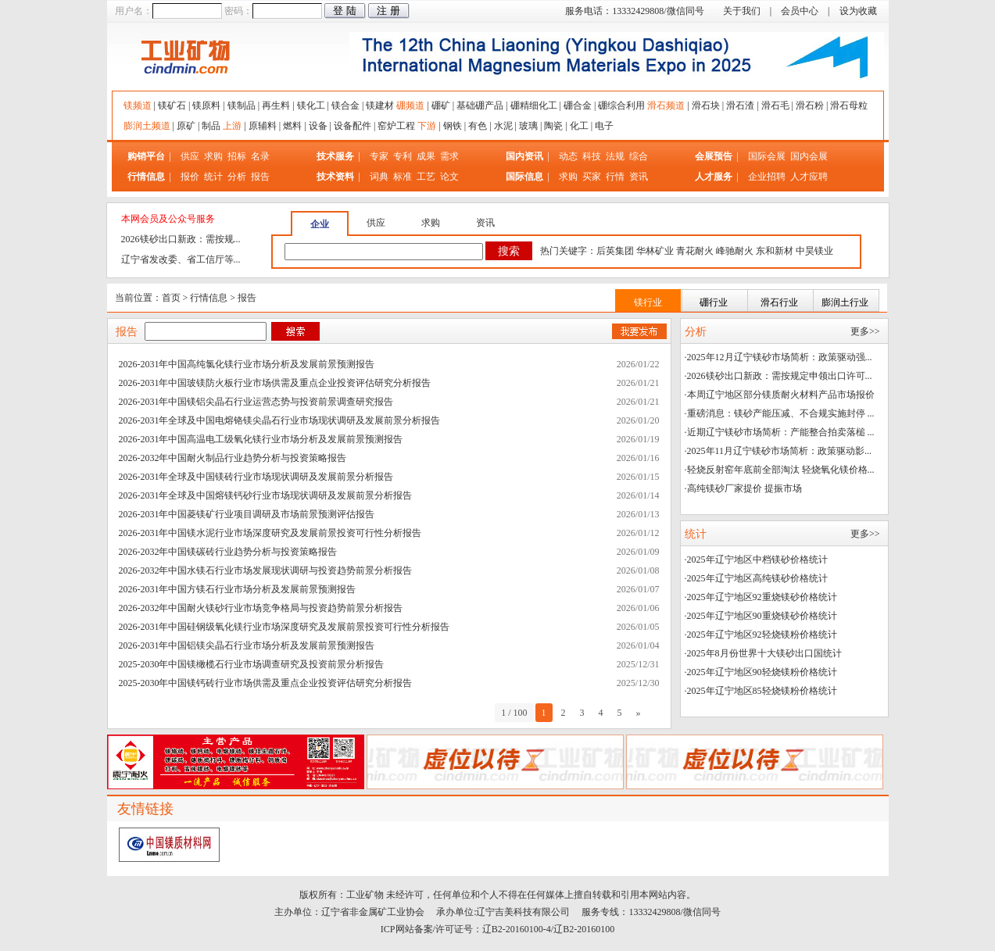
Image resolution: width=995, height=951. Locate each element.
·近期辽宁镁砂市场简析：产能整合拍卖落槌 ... (780, 432)
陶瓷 (553, 125)
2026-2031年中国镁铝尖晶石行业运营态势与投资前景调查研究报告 (256, 401)
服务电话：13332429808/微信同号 (634, 10)
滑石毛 (775, 105)
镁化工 (311, 105)
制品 (211, 125)
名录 (260, 156)
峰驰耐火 (734, 250)
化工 (579, 125)
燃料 (292, 125)
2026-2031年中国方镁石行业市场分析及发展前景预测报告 (237, 589)
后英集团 (615, 250)
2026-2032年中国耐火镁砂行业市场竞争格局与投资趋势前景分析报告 (261, 607)
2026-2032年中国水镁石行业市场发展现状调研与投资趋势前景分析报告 (266, 570)
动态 (568, 156)
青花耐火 (695, 250)
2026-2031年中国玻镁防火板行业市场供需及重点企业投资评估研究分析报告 (275, 382)
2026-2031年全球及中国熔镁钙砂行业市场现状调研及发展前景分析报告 (266, 495)
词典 (379, 176)
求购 (213, 156)
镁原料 (206, 105)
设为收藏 (858, 10)
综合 (638, 156)
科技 (591, 156)
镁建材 (380, 105)
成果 (426, 156)
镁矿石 (172, 105)
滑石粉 (810, 105)
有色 (477, 125)
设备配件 (352, 125)
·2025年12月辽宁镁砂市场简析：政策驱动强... (778, 357)
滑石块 (706, 105)
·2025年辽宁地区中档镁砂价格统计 (756, 559)
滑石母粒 (849, 105)
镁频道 (137, 105)
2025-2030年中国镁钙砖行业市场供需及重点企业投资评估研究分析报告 (266, 682)
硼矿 (440, 105)
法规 (615, 156)
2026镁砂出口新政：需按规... (181, 239)
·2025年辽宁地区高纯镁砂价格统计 (756, 578)
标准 (402, 176)
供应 (190, 156)
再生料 (276, 105)
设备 (318, 125)
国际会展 (768, 156)
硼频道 (410, 105)
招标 (236, 156)
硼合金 (578, 105)
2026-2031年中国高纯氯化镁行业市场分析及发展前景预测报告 (247, 364)
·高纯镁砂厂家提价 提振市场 (743, 488)
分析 (236, 176)
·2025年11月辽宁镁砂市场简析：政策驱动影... (778, 450)
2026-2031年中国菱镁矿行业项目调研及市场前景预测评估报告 (247, 514)
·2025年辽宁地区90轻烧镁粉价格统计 (761, 672)
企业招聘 (768, 176)
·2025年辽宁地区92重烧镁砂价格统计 (761, 597)
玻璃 (528, 125)
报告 (260, 176)
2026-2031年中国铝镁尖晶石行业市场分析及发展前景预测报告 (247, 645)
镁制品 (241, 105)
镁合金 (345, 105)
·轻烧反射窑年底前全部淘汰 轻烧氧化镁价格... (780, 469)
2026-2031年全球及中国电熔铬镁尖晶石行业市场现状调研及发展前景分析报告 (280, 420)
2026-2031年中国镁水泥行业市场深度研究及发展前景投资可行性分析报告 (270, 532)
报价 (190, 176)
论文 (449, 176)
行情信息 (208, 297)
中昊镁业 (814, 250)
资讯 (638, 176)
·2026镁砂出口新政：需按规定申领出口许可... (778, 375)
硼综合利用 (621, 105)
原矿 (186, 125)
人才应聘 (809, 176)
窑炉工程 (396, 125)
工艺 (426, 176)
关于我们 (742, 10)
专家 (379, 156)
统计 (213, 176)
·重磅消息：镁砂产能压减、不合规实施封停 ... (780, 413)
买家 (591, 176)
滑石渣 (740, 105)
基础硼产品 (479, 105)
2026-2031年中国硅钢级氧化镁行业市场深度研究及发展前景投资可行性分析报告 (284, 626)
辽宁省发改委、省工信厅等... (181, 259)
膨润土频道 (146, 125)
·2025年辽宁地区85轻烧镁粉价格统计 (761, 690)
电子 (604, 125)
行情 (615, 176)
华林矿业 (655, 250)
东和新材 (774, 250)
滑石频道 (666, 105)
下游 (426, 125)
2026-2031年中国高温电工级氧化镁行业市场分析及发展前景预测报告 (261, 439)
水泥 (503, 125)
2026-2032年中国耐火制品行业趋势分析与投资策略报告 (233, 457)
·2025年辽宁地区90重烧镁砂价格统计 (761, 615)
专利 (402, 156)
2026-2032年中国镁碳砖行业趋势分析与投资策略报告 (228, 551)
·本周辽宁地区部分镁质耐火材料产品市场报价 (780, 394)
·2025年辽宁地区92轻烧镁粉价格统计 (761, 634)
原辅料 (263, 125)
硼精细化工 (533, 105)
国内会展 (809, 156)
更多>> (865, 331)
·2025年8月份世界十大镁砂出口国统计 (763, 653)
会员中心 (799, 10)
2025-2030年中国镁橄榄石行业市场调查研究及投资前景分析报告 (252, 664)
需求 (449, 156)
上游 (232, 125)
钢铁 (452, 125)
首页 (171, 297)
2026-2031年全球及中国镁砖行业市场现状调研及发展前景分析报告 (256, 476)
